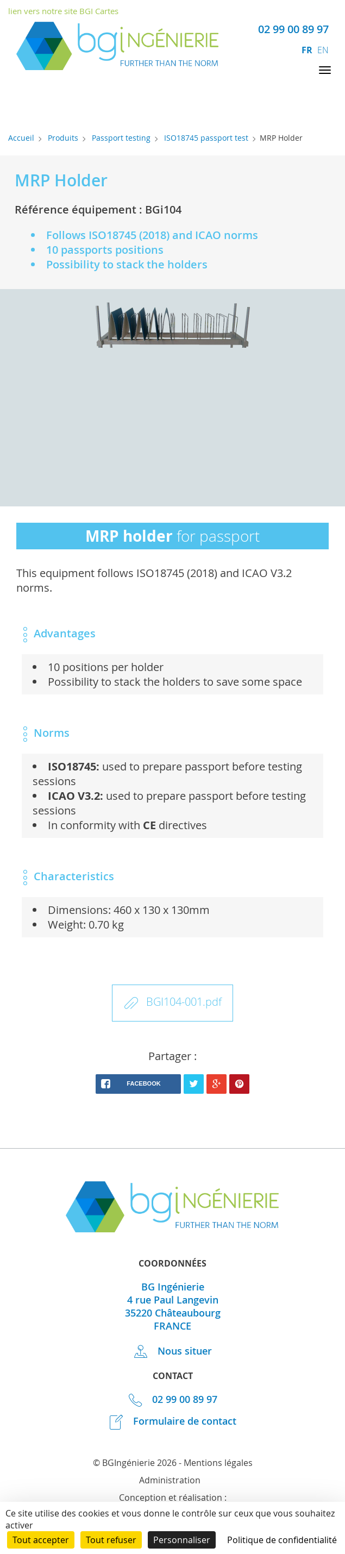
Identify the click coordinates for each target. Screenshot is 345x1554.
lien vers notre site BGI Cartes (63, 10)
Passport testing (121, 138)
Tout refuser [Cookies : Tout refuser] (111, 1540)
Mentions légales (218, 1463)
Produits (63, 138)
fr (308, 50)
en (323, 50)
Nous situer (172, 1350)
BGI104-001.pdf (184, 1001)
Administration (169, 1480)
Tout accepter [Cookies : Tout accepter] (40, 1540)
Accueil (21, 138)
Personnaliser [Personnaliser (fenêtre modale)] (181, 1540)
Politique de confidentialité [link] (282, 1540)
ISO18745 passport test (206, 138)
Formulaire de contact (173, 1420)
